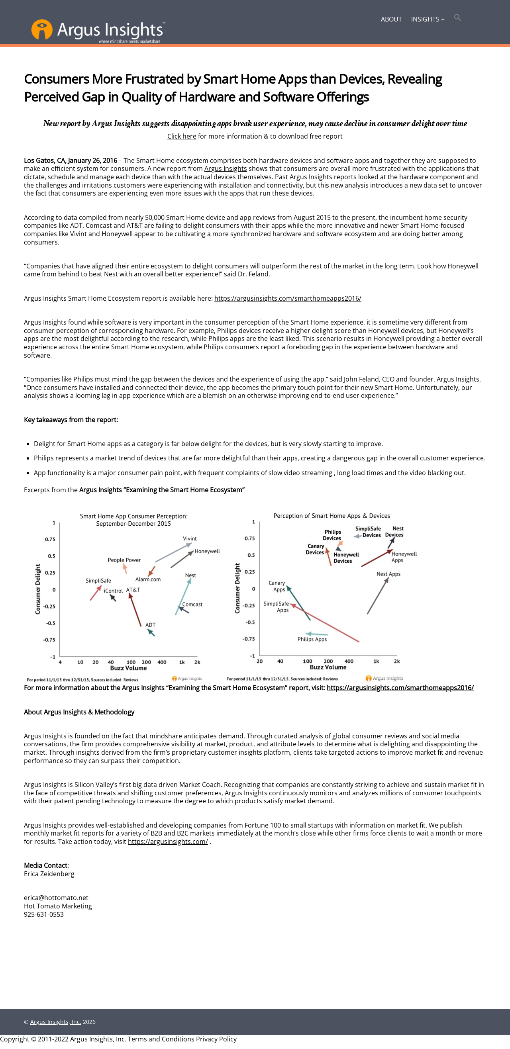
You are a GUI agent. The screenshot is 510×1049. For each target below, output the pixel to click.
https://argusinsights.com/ (168, 846)
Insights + (428, 19)
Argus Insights (225, 169)
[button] (458, 18)
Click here (181, 137)
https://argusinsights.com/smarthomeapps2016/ (287, 300)
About (391, 19)
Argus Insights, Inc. (55, 1027)
